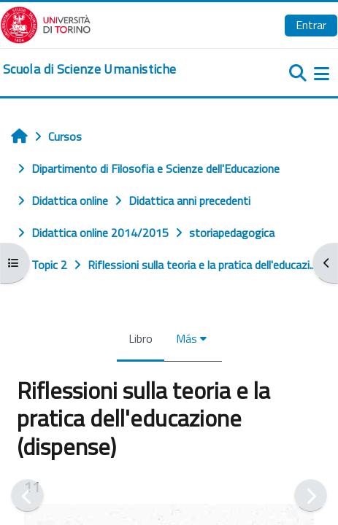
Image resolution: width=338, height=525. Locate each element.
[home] (89, 69)
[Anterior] (27, 495)
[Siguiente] (310, 495)
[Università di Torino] (45, 23)
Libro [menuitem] (140, 338)
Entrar (311, 25)
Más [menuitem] (186, 338)
